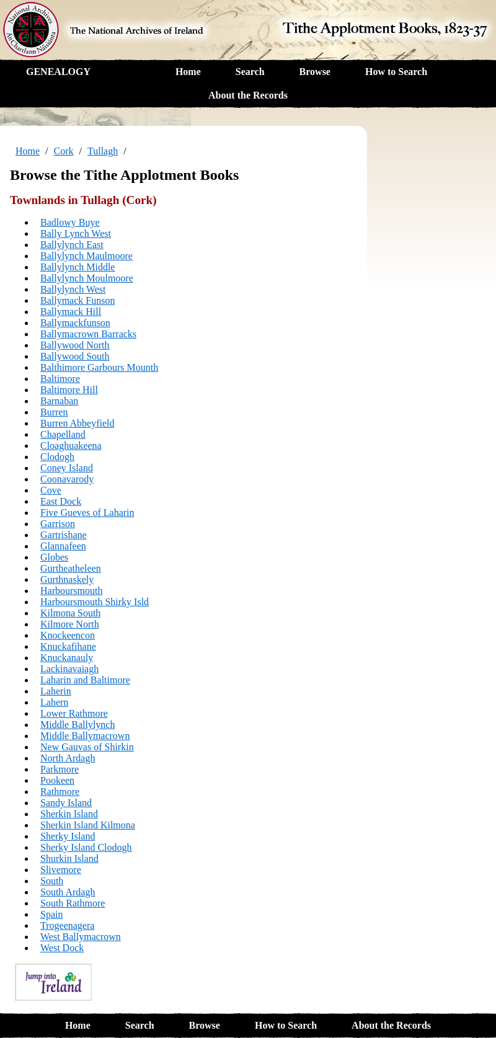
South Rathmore (72, 903)
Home (188, 71)
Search (250, 71)
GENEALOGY (58, 71)
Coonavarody (67, 479)
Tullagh (102, 151)
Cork (64, 151)
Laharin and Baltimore (85, 680)
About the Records (248, 95)
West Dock (62, 948)
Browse (314, 71)
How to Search (396, 71)
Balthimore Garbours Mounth (99, 367)
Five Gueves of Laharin (87, 512)
